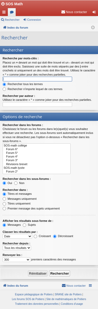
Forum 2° (36, 172)
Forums (13, 13)
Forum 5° (36, 153)
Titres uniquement (17, 203)
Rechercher (12, 19)
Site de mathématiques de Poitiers (66, 299)
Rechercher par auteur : (19, 95)
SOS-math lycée (36, 168)
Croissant (42, 236)
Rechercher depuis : (16, 243)
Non (19, 183)
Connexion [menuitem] (95, 13)
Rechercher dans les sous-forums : (27, 178)
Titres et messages (17, 193)
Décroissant (63, 236)
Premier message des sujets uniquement (31, 208)
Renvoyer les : (12, 254)
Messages (12, 224)
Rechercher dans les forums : (23, 125)
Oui (7, 183)
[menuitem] (74, 12)
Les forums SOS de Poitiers (28, 299)
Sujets (29, 224)
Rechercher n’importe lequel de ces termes (32, 89)
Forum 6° (36, 149)
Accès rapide (5, 13)
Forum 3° (36, 160)
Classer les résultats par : (20, 231)
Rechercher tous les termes (23, 84)
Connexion (34, 19)
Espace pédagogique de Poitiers (34, 294)
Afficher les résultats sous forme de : (28, 220)
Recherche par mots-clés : (21, 58)
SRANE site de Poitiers (68, 294)
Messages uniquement (20, 198)
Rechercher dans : (15, 189)
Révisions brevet (36, 164)
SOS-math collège (36, 146)
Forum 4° (36, 157)
